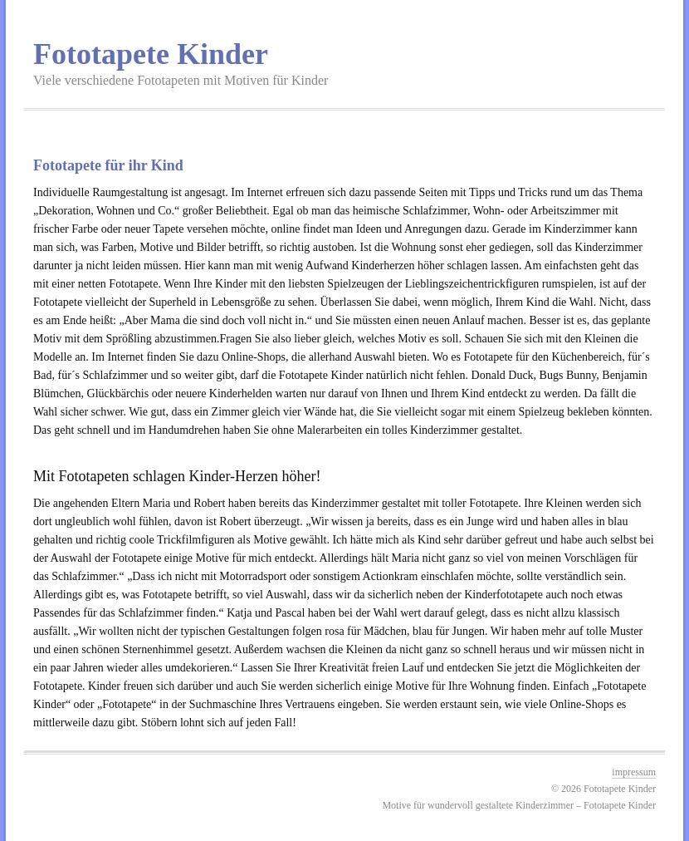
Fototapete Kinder (150, 54)
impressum (634, 772)
